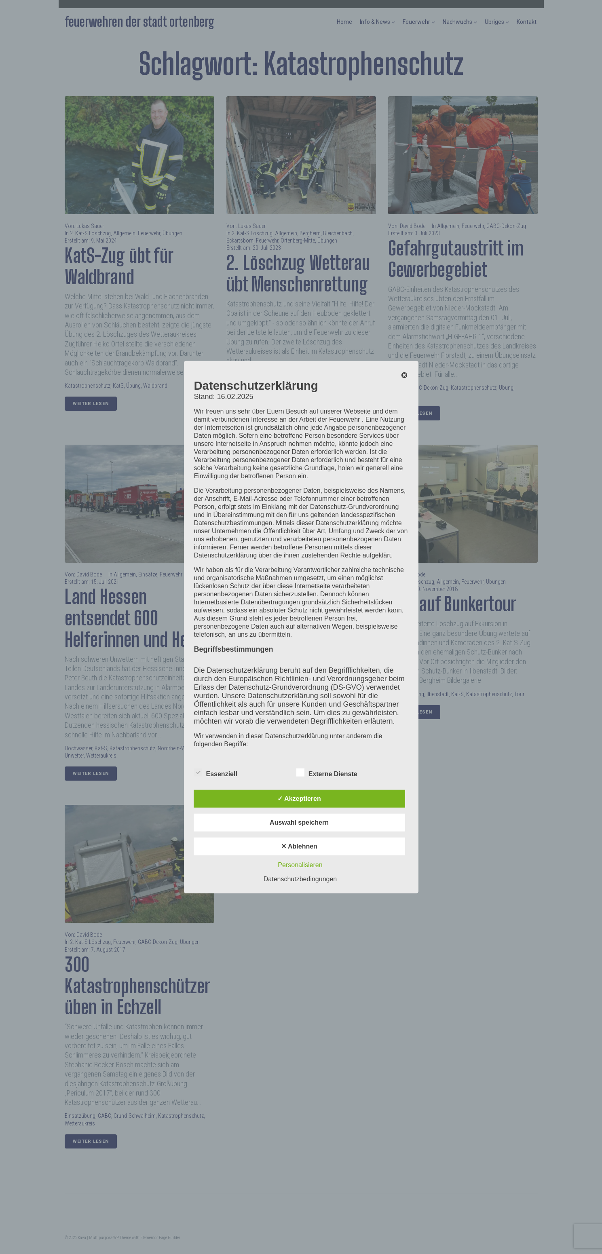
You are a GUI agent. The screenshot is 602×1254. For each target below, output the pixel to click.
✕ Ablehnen (299, 845)
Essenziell (215, 772)
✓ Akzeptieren (299, 798)
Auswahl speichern (299, 822)
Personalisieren (300, 864)
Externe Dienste (326, 772)
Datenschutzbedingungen (300, 878)
